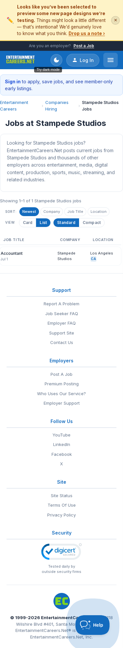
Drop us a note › (87, 33)
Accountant (12, 253)
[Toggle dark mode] (56, 60)
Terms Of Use (62, 505)
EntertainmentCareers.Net (70, 617)
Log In (83, 60)
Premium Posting (62, 383)
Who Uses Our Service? (61, 393)
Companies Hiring (57, 105)
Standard (66, 222)
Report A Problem (61, 303)
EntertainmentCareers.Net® (43, 630)
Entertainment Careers (14, 105)
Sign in (13, 81)
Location (99, 211)
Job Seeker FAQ (61, 313)
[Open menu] (110, 60)
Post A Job (61, 374)
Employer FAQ (62, 323)
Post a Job (83, 45)
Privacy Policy (61, 514)
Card (28, 222)
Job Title (75, 211)
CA (93, 259)
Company (51, 211)
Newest (29, 211)
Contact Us (61, 342)
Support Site (61, 332)
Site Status (61, 495)
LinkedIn (61, 444)
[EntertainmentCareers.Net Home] (20, 60)
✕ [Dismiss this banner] (115, 20)
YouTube (61, 434)
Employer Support (62, 403)
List (43, 222)
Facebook (61, 454)
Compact (92, 222)
